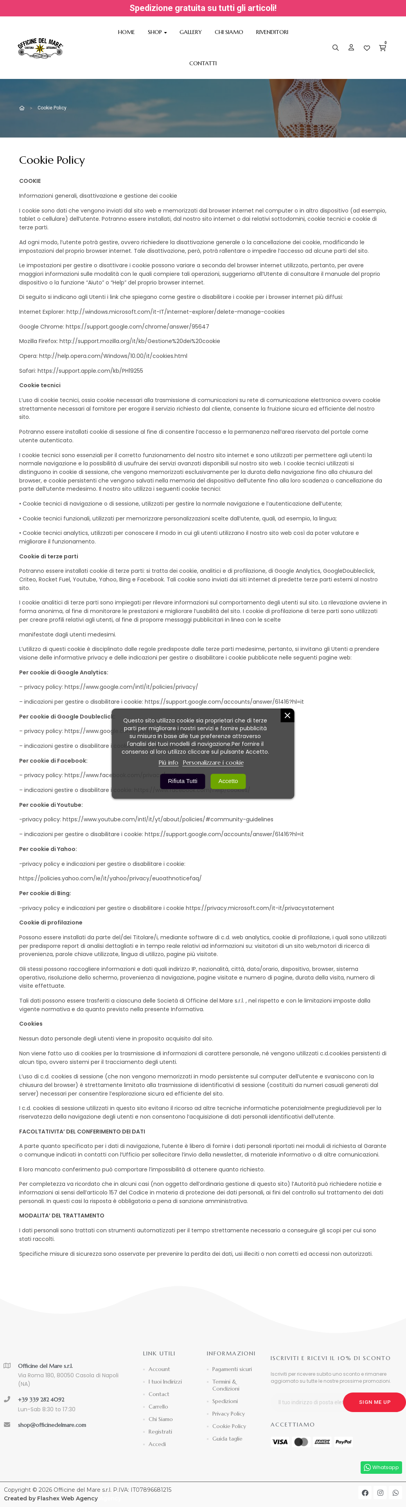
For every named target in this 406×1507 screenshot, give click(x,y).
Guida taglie (227, 1438)
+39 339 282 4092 (41, 1399)
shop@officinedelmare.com (52, 1424)
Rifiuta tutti (183, 780)
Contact (159, 1394)
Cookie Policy (229, 1426)
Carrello (158, 1406)
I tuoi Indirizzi (165, 1381)
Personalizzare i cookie (213, 762)
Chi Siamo (161, 1419)
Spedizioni (225, 1401)
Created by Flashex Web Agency (51, 1498)
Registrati (160, 1431)
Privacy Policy (228, 1413)
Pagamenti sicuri (232, 1369)
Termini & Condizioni (225, 1385)
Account (159, 1369)
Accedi (157, 1444)
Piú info (168, 762)
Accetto (228, 780)
